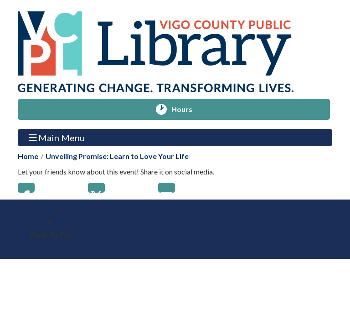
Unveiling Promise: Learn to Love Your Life (117, 156)
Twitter (96, 188)
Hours (186, 109)
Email (166, 188)
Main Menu (57, 137)
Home (28, 156)
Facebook (26, 188)
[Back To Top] (49, 229)
